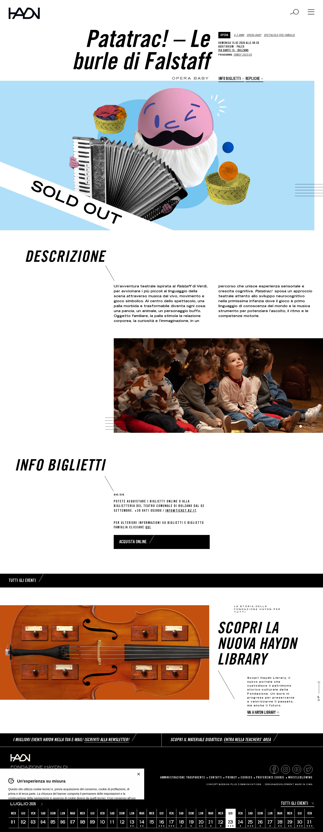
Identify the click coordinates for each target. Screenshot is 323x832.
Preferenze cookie (270, 777)
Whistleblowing (300, 777)
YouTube (297, 769)
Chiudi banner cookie (139, 774)
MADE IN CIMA (303, 784)
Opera (224, 35)
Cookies (246, 777)
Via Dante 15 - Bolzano (233, 50)
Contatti (215, 777)
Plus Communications (246, 784)
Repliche (253, 79)
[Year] (33, 804)
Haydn (24, 13)
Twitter (308, 769)
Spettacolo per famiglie (279, 35)
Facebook (274, 769)
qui (148, 527)
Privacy (231, 777)
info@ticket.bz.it (180, 511)
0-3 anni (239, 35)
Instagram (285, 769)
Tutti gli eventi (294, 804)
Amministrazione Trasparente (182, 777)
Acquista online (133, 542)
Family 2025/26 (243, 55)
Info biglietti (229, 79)
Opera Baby (254, 35)
